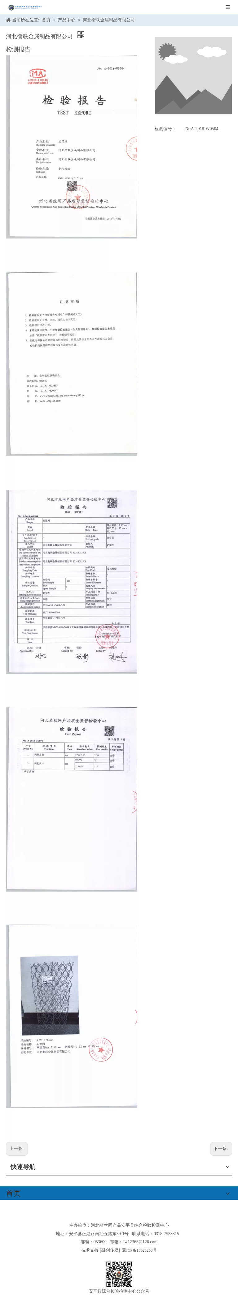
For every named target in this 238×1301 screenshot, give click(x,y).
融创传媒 (110, 1250)
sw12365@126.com (140, 1242)
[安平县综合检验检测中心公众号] (119, 1274)
